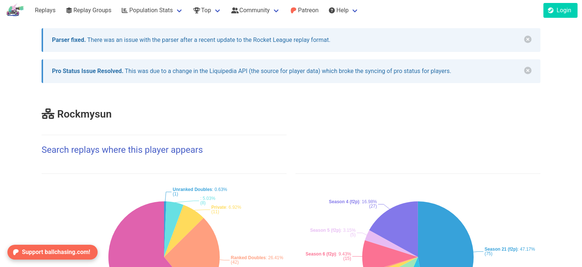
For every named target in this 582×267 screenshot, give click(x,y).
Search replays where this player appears (122, 150)
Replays (45, 10)
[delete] (528, 39)
